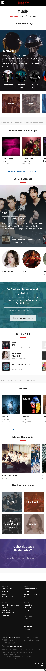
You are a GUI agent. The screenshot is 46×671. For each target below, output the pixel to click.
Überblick (14, 16)
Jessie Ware (26, 161)
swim (14, 348)
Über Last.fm (7, 589)
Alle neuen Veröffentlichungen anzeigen (22, 172)
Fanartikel (5, 615)
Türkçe (4, 643)
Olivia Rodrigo (7, 271)
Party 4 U (5, 416)
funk (34, 274)
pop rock (8, 274)
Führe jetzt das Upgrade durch (35, 122)
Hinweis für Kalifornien (9, 654)
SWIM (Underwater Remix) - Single (26, 239)
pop (3, 274)
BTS (13, 345)
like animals (27, 348)
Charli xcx (5, 419)
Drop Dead (16, 353)
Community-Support (31, 591)
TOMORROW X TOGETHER (12, 475)
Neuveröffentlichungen (28, 16)
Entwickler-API (7, 607)
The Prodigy (8, 85)
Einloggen (27, 607)
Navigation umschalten (3, 3)
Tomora (5, 161)
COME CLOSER (7, 158)
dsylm (20, 369)
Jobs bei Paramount (9, 659)
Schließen (45, 670)
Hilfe (25, 596)
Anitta (24, 271)
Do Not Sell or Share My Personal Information (17, 656)
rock (13, 274)
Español (19, 637)
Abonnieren (28, 610)
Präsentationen (7, 596)
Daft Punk (23, 55)
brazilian (29, 274)
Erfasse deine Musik (31, 589)
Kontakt (5, 591)
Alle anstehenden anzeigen (22, 430)
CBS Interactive (7, 650)
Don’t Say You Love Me (21, 364)
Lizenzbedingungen (9, 652)
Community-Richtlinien (32, 594)
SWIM (14, 342)
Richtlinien (29, 652)
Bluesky (26, 624)
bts (14, 219)
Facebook (27, 619)
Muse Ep (25, 416)
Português (19, 640)
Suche (39, 558)
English (4, 637)
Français (27, 637)
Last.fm (23, 3)
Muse (24, 419)
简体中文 (11, 643)
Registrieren (28, 605)
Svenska (35, 640)
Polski (11, 640)
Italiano (35, 637)
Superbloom (27, 158)
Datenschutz (20, 652)
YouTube (27, 629)
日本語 (4, 640)
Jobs (4, 594)
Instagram (28, 626)
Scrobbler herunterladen (11, 605)
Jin (13, 367)
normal (19, 348)
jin (13, 369)
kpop (22, 219)
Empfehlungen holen (23, 317)
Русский (27, 640)
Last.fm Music (21, 659)
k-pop (6, 219)
